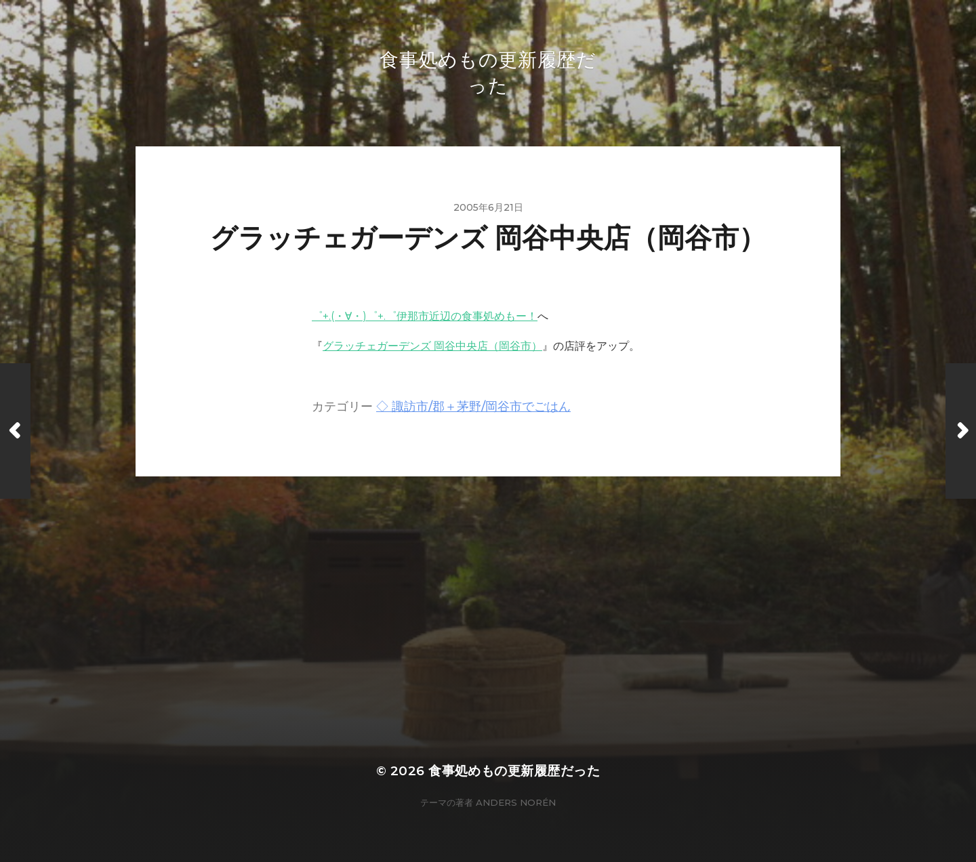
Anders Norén (516, 802)
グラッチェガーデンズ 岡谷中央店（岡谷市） (432, 346)
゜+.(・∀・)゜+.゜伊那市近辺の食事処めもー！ (424, 316)
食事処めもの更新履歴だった (514, 771)
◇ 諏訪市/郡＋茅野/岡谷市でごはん (473, 406)
